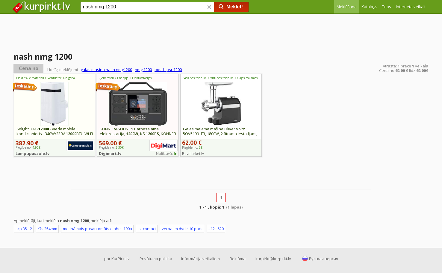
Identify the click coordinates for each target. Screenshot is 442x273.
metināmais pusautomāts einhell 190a (97, 228)
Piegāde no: (192, 147)
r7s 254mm (47, 228)
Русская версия (323, 258)
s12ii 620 (216, 228)
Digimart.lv (110, 153)
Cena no (28, 68)
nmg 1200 (143, 69)
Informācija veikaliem (200, 258)
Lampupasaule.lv (32, 153)
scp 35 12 (24, 228)
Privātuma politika (156, 258)
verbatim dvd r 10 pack (182, 228)
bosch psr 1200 (168, 69)
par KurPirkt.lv (117, 258)
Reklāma (238, 258)
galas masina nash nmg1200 (106, 69)
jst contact (147, 228)
